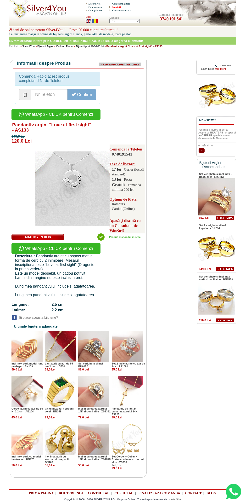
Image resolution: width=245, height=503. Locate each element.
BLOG (211, 493)
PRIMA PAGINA (41, 493)
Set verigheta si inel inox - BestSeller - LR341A (215, 175)
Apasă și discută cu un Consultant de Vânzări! (125, 226)
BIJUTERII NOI (71, 493)
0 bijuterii (220, 69)
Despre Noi (94, 3)
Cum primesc (95, 10)
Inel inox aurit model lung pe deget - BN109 (27, 365)
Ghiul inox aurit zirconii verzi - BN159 (59, 410)
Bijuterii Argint (45, 46)
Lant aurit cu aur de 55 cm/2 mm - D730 (59, 365)
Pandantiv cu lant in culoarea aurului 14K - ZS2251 (125, 411)
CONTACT (193, 493)
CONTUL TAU (99, 493)
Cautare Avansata (121, 10)
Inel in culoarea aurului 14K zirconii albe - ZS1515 (94, 458)
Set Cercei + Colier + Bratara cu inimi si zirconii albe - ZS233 (128, 459)
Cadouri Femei (64, 46)
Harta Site (175, 499)
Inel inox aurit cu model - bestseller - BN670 (27, 458)
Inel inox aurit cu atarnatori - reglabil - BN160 (57, 459)
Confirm (82, 94)
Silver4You (28, 46)
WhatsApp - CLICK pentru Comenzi (56, 114)
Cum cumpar (95, 7)
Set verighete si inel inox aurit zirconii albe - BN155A (216, 278)
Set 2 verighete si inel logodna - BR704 (212, 227)
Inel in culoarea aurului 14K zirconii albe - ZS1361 (94, 410)
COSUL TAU (124, 493)
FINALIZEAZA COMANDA (159, 493)
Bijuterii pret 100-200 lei (90, 46)
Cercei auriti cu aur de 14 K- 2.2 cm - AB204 (27, 410)
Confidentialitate (121, 3)
